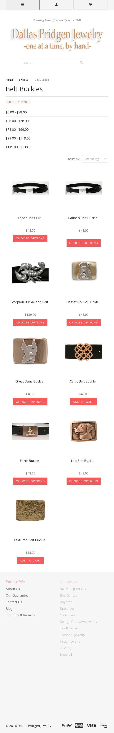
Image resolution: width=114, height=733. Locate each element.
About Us (13, 589)
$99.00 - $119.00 (18, 138)
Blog (9, 608)
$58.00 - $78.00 (17, 121)
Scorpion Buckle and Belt (29, 302)
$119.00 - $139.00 (19, 147)
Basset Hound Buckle (83, 302)
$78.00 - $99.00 (17, 129)
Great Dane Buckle (29, 381)
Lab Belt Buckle (82, 461)
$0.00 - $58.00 (16, 112)
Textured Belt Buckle (29, 540)
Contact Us (14, 602)
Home (9, 79)
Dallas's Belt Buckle (82, 218)
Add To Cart (83, 401)
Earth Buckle (29, 461)
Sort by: (73, 159)
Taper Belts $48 (29, 218)
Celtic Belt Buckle (83, 381)
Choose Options (30, 238)
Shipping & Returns (20, 615)
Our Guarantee (17, 595)
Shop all (24, 79)
